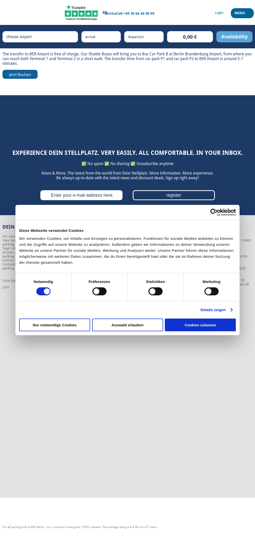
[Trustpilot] (81, 12)
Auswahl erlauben (127, 325)
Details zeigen (213, 310)
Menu (240, 14)
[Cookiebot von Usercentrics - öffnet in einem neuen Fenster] (214, 212)
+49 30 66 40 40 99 (139, 13)
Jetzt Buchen (20, 74)
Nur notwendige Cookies (55, 325)
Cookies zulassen (200, 325)
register (173, 195)
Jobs (5, 287)
